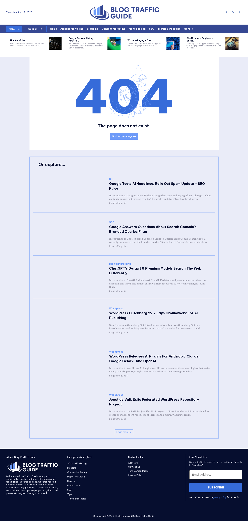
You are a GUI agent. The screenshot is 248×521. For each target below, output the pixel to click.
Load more (124, 432)
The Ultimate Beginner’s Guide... (199, 39)
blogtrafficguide (117, 203)
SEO (111, 179)
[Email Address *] (215, 474)
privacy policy (219, 497)
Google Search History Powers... (80, 39)
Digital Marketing (120, 263)
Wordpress (116, 308)
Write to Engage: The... (140, 40)
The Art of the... (18, 40)
